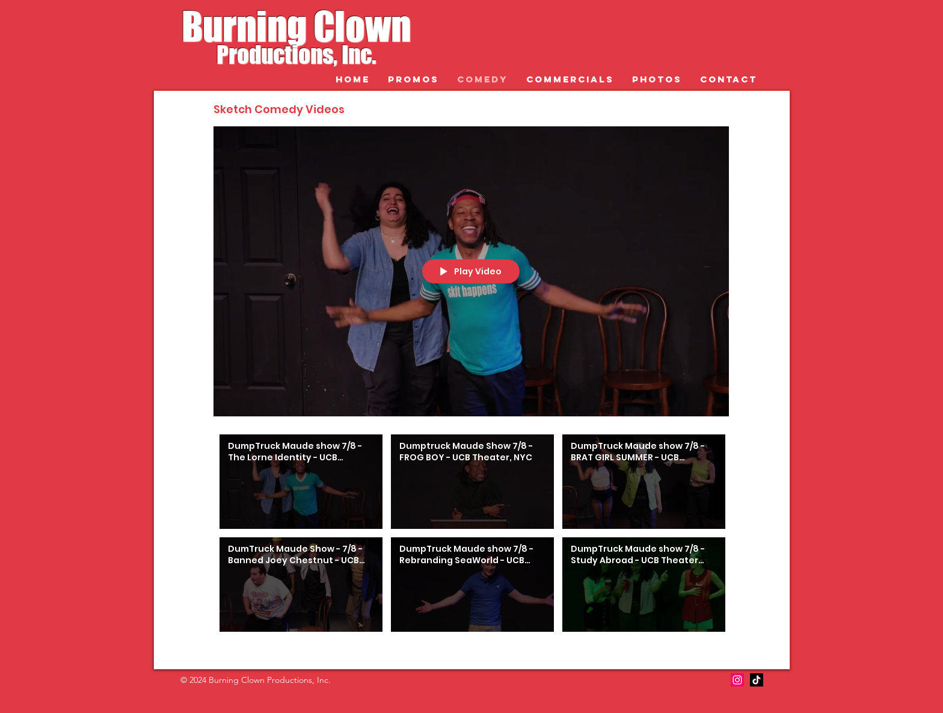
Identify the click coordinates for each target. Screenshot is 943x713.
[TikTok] (756, 680)
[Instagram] (737, 680)
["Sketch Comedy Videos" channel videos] (471, 536)
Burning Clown (296, 26)
